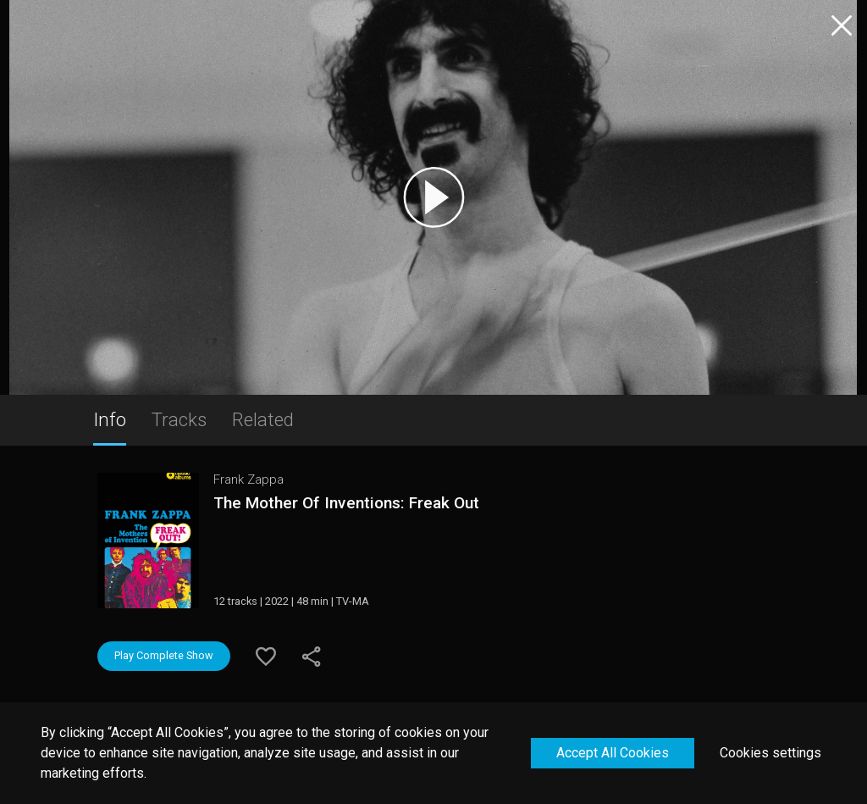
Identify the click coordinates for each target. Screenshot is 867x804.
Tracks (179, 419)
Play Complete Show (163, 655)
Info (109, 419)
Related (263, 419)
